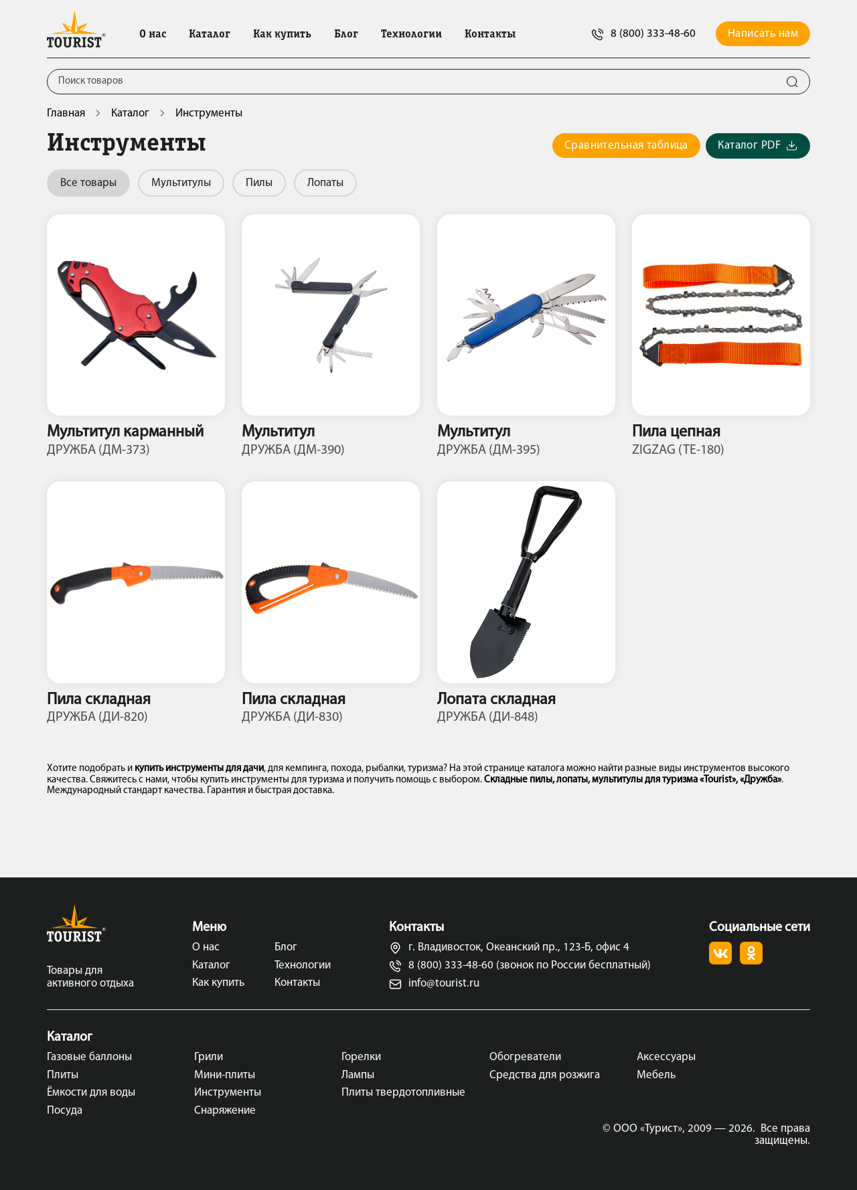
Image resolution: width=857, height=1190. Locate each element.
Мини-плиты (224, 1075)
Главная (66, 113)
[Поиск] (411, 82)
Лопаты (325, 183)
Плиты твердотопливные (403, 1092)
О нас (152, 34)
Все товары (88, 183)
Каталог (209, 34)
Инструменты (227, 1092)
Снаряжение (225, 1110)
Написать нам (763, 33)
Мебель (656, 1075)
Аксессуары (666, 1057)
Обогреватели (525, 1057)
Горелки (361, 1057)
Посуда (64, 1110)
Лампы (357, 1075)
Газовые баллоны (89, 1057)
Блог (346, 34)
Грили (208, 1057)
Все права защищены (782, 1135)
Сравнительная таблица (626, 145)
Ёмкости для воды (91, 1092)
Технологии (411, 34)
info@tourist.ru (434, 984)
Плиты (62, 1075)
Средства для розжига (544, 1075)
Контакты (490, 34)
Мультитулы (181, 183)
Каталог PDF (758, 146)
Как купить (282, 34)
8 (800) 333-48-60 (643, 34)
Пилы (259, 183)
